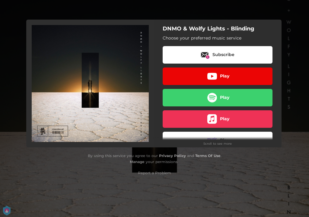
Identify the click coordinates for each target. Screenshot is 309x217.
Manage (137, 161)
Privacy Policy (172, 155)
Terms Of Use (208, 155)
